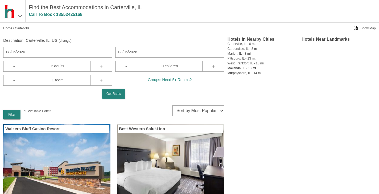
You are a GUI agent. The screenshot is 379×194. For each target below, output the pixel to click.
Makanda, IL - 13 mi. (242, 68)
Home (7, 28)
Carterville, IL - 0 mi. (241, 44)
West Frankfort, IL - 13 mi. (246, 63)
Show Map (368, 28)
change (65, 41)
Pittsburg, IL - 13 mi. (241, 58)
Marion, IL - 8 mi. (239, 54)
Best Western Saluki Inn (142, 128)
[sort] (198, 110)
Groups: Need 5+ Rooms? (170, 80)
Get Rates (113, 94)
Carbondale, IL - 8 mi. (242, 49)
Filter (12, 114)
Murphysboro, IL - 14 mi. (244, 73)
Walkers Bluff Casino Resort (32, 128)
